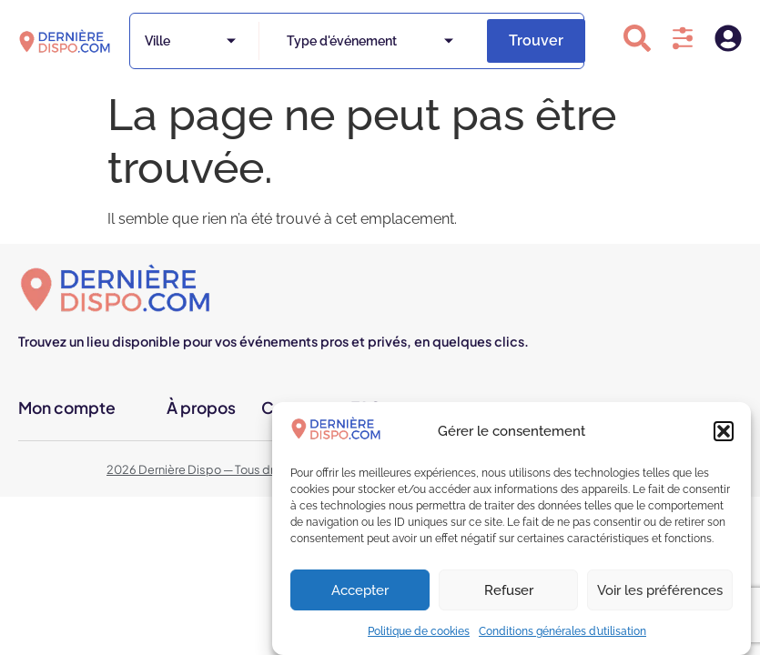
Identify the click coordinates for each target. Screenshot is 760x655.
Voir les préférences (660, 590)
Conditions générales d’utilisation (562, 631)
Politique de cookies (419, 631)
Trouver (536, 40)
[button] (723, 431)
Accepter (360, 590)
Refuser (508, 590)
